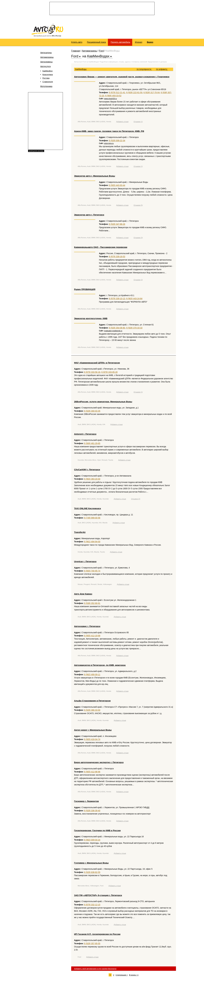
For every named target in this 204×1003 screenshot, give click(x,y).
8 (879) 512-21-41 (117, 94)
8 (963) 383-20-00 (92, 480)
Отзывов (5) (138, 206)
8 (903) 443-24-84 (134, 300)
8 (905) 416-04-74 (92, 740)
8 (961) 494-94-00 (92, 543)
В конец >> (134, 976)
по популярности (144, 70)
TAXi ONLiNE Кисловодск (87, 509)
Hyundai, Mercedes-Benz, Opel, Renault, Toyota (95, 461)
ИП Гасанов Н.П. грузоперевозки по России (97, 935)
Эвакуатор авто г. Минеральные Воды (94, 177)
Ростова (45, 79)
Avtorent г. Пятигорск (85, 435)
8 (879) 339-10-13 (117, 300)
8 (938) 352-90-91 (92, 604)
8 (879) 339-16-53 (117, 258)
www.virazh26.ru (110, 100)
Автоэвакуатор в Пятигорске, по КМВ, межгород (100, 666)
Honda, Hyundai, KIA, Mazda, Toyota (91, 553)
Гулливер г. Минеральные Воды (91, 864)
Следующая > (122, 976)
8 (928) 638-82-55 (92, 873)
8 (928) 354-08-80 (117, 329)
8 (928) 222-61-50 (134, 94)
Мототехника (46, 87)
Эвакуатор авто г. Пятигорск (89, 216)
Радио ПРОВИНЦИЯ (84, 290)
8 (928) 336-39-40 (92, 812)
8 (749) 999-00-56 (92, 519)
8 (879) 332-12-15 (92, 906)
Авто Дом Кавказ (83, 595)
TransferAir (80, 533)
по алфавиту (162, 70)
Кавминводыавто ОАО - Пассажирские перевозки (100, 248)
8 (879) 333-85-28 (109, 373)
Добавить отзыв (122, 123)
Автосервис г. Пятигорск (87, 627)
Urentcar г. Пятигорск (85, 563)
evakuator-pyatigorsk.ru (113, 332)
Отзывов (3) (138, 239)
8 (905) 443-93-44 (117, 186)
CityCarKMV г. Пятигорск (87, 471)
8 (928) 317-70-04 (151, 94)
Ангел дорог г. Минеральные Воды (93, 731)
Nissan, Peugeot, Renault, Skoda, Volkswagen (95, 585)
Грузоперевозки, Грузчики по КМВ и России (97, 831)
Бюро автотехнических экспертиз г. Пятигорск (99, 763)
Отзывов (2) (138, 281)
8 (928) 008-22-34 (117, 142)
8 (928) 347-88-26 (117, 225)
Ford (101, 52)
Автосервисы (46, 63)
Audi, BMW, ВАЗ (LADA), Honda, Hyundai (93, 500)
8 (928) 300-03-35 (92, 412)
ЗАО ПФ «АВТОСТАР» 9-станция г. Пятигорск (98, 896)
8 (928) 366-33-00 (92, 711)
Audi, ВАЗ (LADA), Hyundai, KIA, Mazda (92, 524)
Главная (75, 52)
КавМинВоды (81, 70)
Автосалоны (46, 54)
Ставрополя (47, 83)
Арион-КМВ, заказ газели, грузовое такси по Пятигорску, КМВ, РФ (109, 132)
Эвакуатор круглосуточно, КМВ (90, 319)
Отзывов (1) (138, 123)
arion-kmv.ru (109, 145)
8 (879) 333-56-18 (92, 373)
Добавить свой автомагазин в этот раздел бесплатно (95, 970)
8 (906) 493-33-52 (113, 97)
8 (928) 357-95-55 (92, 944)
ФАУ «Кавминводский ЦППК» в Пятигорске (97, 364)
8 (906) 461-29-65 (92, 444)
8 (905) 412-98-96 (92, 773)
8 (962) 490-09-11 (92, 675)
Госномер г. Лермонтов (86, 802)
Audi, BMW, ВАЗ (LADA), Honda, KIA (91, 425)
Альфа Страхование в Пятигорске (92, 702)
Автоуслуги (45, 68)
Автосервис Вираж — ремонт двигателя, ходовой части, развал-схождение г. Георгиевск (121, 78)
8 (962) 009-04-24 (92, 841)
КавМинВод (47, 72)
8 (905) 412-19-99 (92, 637)
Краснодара (47, 76)
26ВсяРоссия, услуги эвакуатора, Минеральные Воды (103, 402)
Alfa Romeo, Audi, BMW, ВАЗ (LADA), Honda (94, 123)
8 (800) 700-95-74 (92, 572)
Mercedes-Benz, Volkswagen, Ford (90, 887)
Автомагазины (47, 58)
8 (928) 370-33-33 (134, 329)
